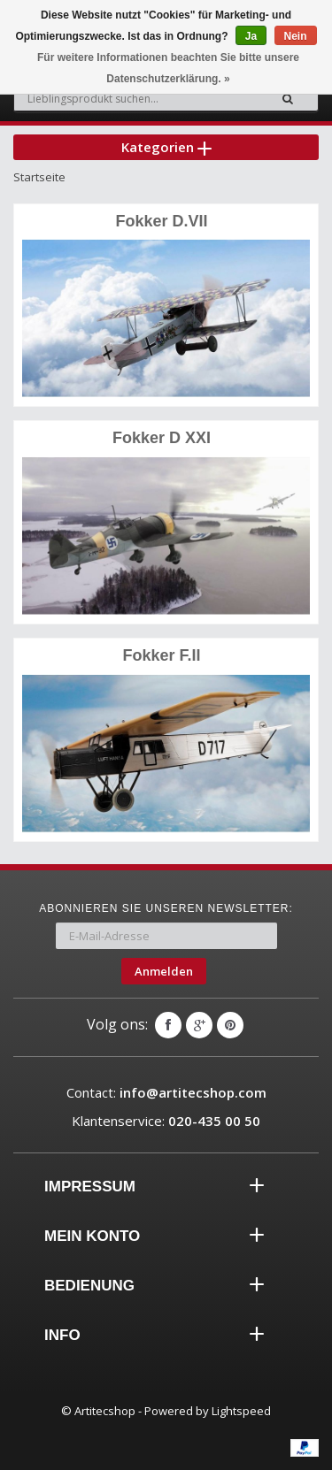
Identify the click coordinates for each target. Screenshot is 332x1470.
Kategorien (166, 147)
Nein (295, 36)
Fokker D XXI (161, 438)
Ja (251, 36)
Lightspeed (241, 1411)
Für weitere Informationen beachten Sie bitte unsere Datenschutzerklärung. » (168, 68)
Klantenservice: (166, 1120)
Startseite (39, 177)
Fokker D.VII (161, 221)
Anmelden (164, 971)
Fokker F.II (161, 655)
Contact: (166, 1092)
